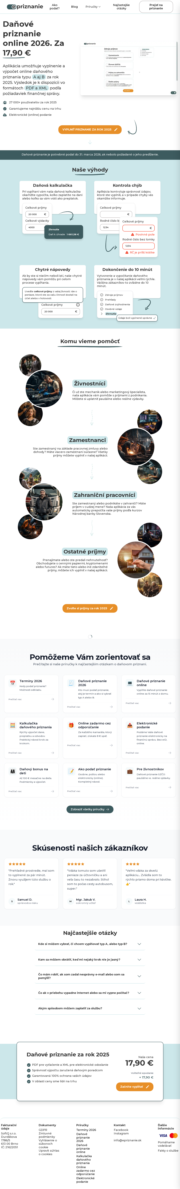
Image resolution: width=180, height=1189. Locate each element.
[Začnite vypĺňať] (134, 1086)
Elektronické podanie (85, 1180)
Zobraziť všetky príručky (90, 809)
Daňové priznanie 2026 (83, 1137)
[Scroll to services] (90, 142)
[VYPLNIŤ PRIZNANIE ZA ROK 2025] (90, 129)
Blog (74, 6)
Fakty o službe (168, 1150)
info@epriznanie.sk (127, 1140)
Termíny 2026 (86, 1130)
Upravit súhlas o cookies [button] (49, 1152)
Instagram (121, 1133)
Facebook (121, 1130)
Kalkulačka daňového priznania (84, 1160)
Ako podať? (55, 6)
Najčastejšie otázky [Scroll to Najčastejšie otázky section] (121, 6)
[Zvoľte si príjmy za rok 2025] (90, 608)
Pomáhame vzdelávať (166, 1144)
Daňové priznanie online (83, 1148)
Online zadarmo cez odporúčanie (85, 1171)
